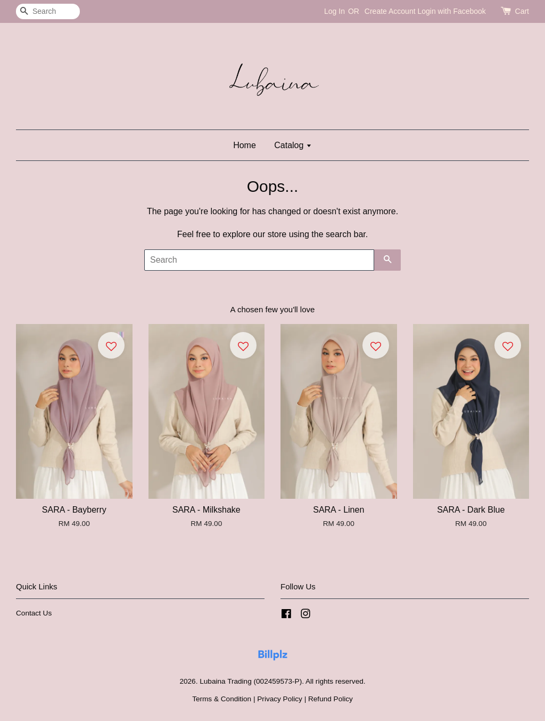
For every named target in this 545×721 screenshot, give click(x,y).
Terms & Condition (221, 699)
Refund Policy (330, 699)
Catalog (293, 145)
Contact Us (34, 613)
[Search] (48, 11)
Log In (334, 11)
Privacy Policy (279, 699)
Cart (522, 11)
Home (244, 145)
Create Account (390, 11)
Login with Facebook (451, 11)
